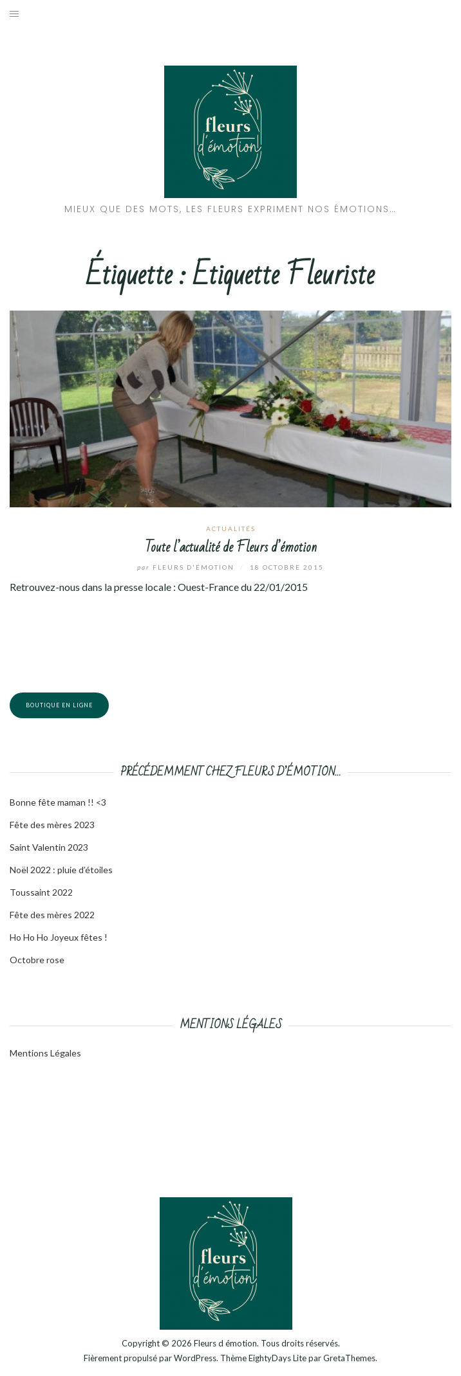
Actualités (231, 528)
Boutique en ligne (59, 705)
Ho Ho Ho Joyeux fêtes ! (59, 937)
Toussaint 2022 (41, 892)
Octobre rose (37, 959)
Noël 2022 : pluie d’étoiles (61, 869)
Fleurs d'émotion (187, 567)
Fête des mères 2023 (52, 824)
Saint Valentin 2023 (49, 847)
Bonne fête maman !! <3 (58, 802)
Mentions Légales (45, 1052)
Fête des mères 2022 (52, 914)
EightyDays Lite (277, 1358)
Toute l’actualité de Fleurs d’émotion (231, 547)
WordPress (195, 1358)
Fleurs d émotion (225, 1343)
